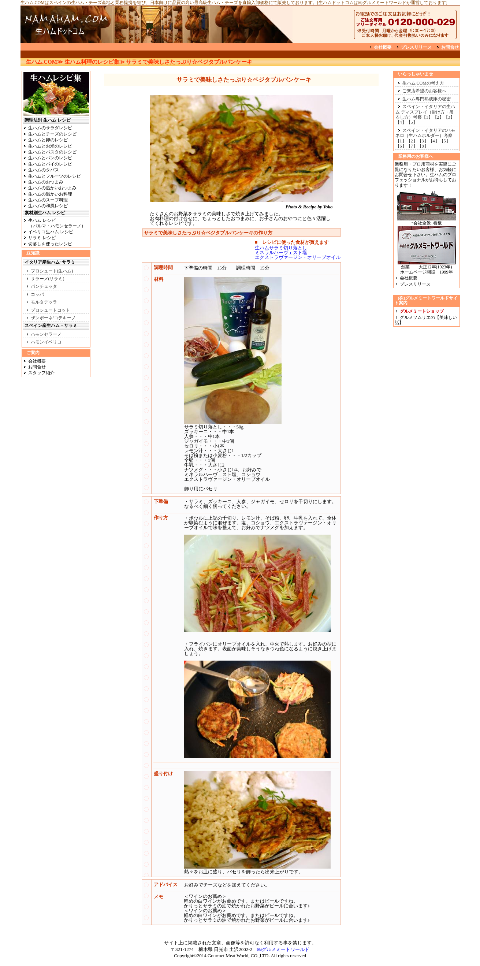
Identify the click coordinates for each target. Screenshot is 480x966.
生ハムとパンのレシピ (50, 157)
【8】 (422, 146)
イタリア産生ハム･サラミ (50, 262)
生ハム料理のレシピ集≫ (94, 62)
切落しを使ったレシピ (50, 243)
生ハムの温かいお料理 (50, 194)
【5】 (411, 122)
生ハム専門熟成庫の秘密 (426, 98)
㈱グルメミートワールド (283, 949)
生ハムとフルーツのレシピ (54, 176)
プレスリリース (416, 47)
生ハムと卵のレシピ (48, 139)
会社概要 (382, 47)
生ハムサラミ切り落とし (281, 247)
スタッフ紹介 (41, 372)
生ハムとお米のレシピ (50, 146)
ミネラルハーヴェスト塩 (281, 252)
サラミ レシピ (42, 237)
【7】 (411, 146)
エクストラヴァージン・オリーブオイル (298, 257)
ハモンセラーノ (46, 334)
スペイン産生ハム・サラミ (51, 325)
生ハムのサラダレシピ (50, 127)
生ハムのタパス (43, 169)
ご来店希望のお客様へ (424, 90)
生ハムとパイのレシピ (50, 164)
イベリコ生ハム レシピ (50, 231)
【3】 (449, 117)
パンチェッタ (44, 286)
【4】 (400, 122)
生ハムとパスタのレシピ (52, 152)
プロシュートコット (50, 310)
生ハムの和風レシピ (48, 205)
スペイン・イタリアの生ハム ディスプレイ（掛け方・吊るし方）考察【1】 (425, 112)
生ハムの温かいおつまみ (52, 187)
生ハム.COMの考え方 (423, 83)
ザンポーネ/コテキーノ (53, 317)
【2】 (438, 117)
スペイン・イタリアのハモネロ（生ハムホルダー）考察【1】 (425, 136)
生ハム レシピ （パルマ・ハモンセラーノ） (54, 223)
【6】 (400, 146)
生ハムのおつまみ (45, 182)
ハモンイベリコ (46, 342)
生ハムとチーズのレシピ (52, 134)
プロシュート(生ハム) (52, 271)
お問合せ (450, 47)
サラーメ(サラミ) (47, 278)
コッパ (37, 294)
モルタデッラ (44, 302)
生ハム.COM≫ (44, 62)
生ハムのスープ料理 (48, 200)
